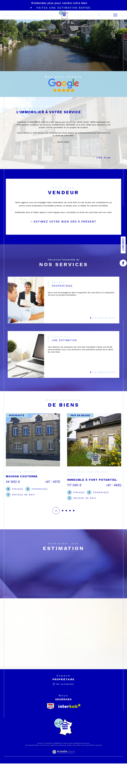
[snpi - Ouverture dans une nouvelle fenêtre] (50, 706)
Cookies (98, 746)
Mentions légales (58, 746)
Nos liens (76, 746)
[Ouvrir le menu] (115, 15)
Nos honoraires (31, 746)
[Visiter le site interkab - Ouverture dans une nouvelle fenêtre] (69, 706)
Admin (69, 746)
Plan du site (44, 746)
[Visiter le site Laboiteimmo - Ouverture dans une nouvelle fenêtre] (63, 755)
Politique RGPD (88, 746)
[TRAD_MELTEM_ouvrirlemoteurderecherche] (99, 15)
